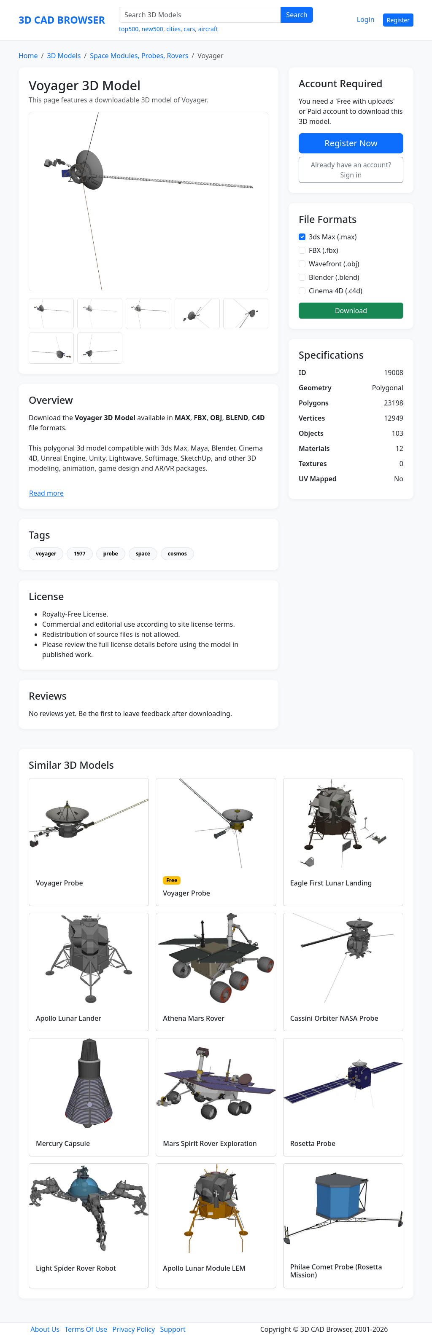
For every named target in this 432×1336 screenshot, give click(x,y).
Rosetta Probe (313, 1143)
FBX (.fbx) (323, 250)
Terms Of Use (86, 1329)
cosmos (177, 553)
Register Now (350, 143)
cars (189, 29)
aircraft (208, 29)
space (143, 553)
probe (110, 553)
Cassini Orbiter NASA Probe (334, 1018)
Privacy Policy (133, 1329)
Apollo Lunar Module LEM (204, 1268)
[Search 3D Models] (200, 15)
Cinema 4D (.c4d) (335, 290)
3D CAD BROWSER (62, 20)
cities (173, 29)
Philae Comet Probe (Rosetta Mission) (336, 1271)
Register (398, 20)
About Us (44, 1329)
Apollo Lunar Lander (68, 1018)
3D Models (64, 55)
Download (351, 310)
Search (297, 14)
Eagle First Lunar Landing (331, 883)
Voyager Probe (59, 883)
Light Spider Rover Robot (76, 1268)
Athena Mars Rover (193, 1018)
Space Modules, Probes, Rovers (139, 55)
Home (28, 55)
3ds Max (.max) (332, 236)
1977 (79, 553)
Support (172, 1329)
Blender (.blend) (334, 277)
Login (366, 19)
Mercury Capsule (63, 1143)
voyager (46, 553)
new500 (152, 29)
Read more (46, 493)
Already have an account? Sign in (351, 170)
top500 (128, 29)
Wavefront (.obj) (334, 263)
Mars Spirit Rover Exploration (210, 1143)
